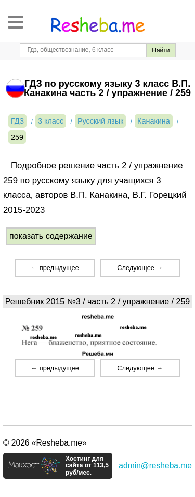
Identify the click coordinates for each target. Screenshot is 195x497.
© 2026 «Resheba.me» (45, 442)
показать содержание (51, 236)
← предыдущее (55, 268)
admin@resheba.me (155, 465)
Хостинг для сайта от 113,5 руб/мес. (87, 466)
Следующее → (140, 268)
